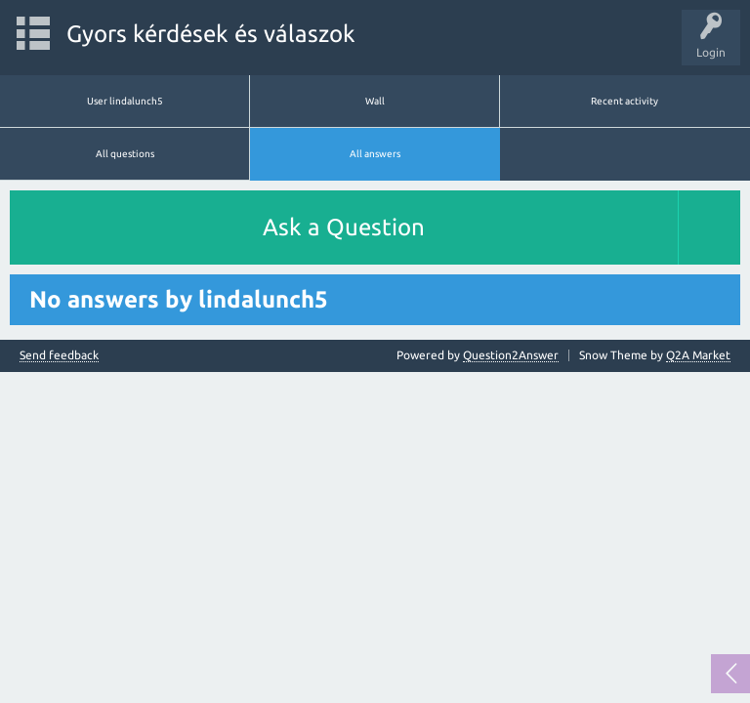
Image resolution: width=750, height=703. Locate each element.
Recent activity (624, 101)
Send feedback (59, 355)
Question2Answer (511, 355)
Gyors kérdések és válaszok (210, 34)
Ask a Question (344, 227)
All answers (375, 153)
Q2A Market (698, 355)
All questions (125, 153)
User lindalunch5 (125, 101)
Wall (375, 101)
